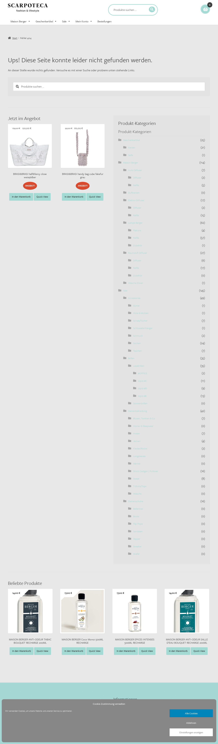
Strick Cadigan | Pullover (145, 471)
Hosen (136, 433)
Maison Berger (20, 21)
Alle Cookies (191, 713)
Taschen (137, 351)
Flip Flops (138, 524)
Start (14, 38)
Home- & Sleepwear (143, 426)
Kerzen (131, 147)
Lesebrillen (138, 366)
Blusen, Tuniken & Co (144, 418)
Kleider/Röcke (140, 448)
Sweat (136, 478)
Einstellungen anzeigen (191, 732)
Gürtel (136, 305)
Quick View (42, 196)
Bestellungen (105, 21)
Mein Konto (84, 21)
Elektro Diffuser (136, 200)
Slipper (136, 539)
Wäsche (137, 493)
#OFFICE (142, 373)
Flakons (137, 230)
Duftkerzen (134, 192)
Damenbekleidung (137, 411)
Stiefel (136, 554)
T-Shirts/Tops (139, 486)
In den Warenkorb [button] (21, 196)
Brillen (131, 358)
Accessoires (134, 298)
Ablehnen (191, 723)
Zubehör (137, 245)
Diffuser (137, 177)
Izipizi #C (142, 381)
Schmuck (138, 335)
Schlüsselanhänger (142, 328)
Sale (66, 21)
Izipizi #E (142, 396)
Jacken (136, 441)
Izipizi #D (142, 388)
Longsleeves (139, 456)
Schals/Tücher (140, 320)
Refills (136, 185)
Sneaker (137, 546)
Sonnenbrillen (140, 403)
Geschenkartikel (46, 21)
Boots (136, 516)
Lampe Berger (135, 223)
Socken (137, 343)
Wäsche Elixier (135, 283)
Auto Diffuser (135, 170)
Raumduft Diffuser (137, 253)
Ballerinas (138, 508)
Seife (130, 155)
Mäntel (136, 463)
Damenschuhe (135, 501)
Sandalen (138, 531)
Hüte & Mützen (141, 313)
